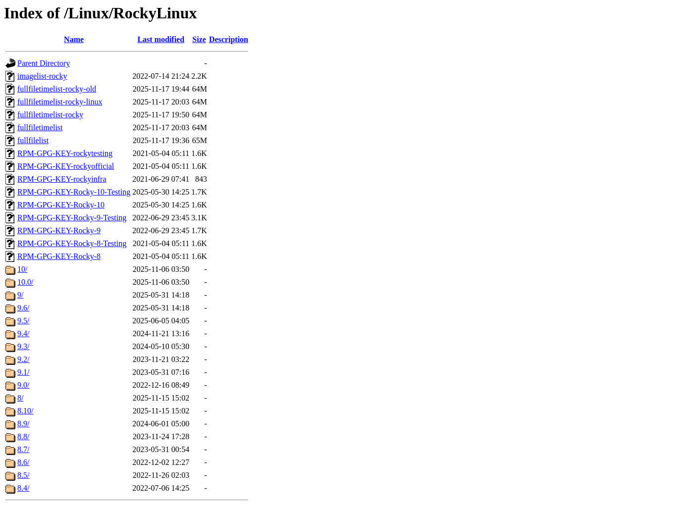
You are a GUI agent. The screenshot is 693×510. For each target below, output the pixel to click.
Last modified (160, 39)
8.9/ (23, 423)
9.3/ (23, 346)
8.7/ (23, 449)
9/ (20, 295)
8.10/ (25, 411)
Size (199, 39)
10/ (22, 269)
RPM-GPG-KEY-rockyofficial (65, 166)
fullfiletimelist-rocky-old (56, 89)
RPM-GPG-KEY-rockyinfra (62, 179)
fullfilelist (33, 140)
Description (228, 39)
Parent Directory (43, 63)
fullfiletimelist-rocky (50, 114)
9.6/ (23, 308)
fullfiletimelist (40, 127)
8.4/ (23, 488)
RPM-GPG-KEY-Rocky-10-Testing (73, 192)
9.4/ (23, 333)
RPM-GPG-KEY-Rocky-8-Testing (71, 243)
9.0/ (23, 385)
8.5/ (23, 475)
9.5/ (23, 320)
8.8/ (23, 436)
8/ (20, 398)
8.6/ (23, 462)
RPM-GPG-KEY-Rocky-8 (59, 256)
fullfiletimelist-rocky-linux (60, 102)
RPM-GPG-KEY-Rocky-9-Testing (71, 217)
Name (74, 39)
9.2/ (23, 359)
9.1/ (23, 372)
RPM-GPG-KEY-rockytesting (64, 153)
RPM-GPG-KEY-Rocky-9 (59, 230)
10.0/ (25, 282)
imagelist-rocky (42, 76)
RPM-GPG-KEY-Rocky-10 (61, 205)
